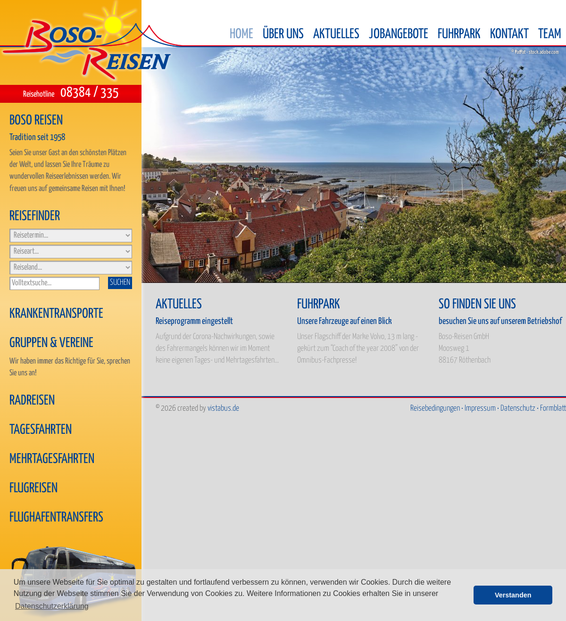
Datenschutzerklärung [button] (52, 606)
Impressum (480, 409)
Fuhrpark (459, 34)
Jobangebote (398, 34)
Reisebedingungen (435, 409)
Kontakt (509, 34)
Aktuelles (336, 34)
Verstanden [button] (513, 595)
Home (241, 34)
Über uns (283, 34)
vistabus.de (223, 409)
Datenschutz (517, 409)
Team (549, 34)
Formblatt (553, 409)
